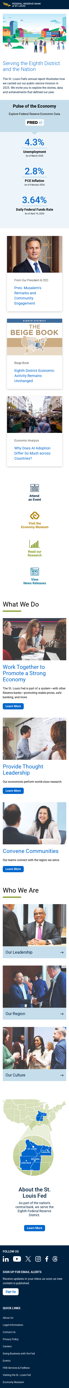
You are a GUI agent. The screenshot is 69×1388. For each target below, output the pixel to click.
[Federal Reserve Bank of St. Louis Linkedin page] (6, 1260)
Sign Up (11, 1291)
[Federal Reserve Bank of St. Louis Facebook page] (46, 1260)
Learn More (13, 706)
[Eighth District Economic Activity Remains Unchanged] (34, 354)
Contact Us (9, 1332)
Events (6, 1360)
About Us (8, 1317)
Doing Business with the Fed (19, 1353)
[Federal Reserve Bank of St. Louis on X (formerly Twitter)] (28, 1260)
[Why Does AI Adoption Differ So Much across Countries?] (34, 431)
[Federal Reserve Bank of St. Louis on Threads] (55, 1260)
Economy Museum (13, 1382)
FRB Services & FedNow (16, 1367)
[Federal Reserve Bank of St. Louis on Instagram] (38, 1260)
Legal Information (13, 1324)
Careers (7, 1346)
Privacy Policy (11, 1339)
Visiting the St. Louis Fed (17, 1375)
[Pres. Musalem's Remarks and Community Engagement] (34, 273)
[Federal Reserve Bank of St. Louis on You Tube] (17, 1260)
